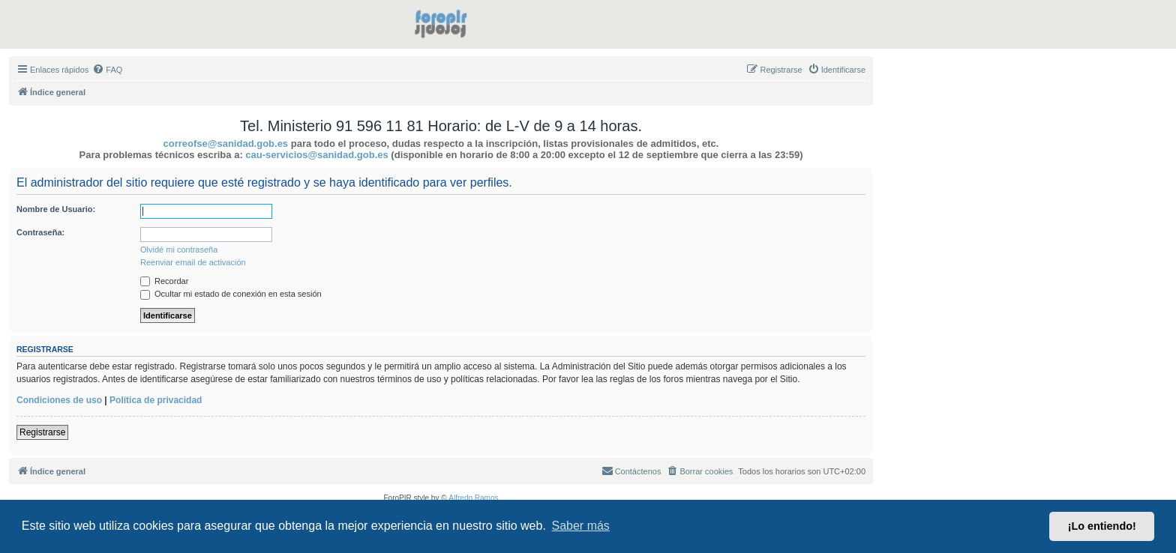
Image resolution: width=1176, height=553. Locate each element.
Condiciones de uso (59, 400)
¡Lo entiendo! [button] (1102, 526)
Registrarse (42, 432)
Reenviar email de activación (193, 262)
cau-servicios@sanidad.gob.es (316, 154)
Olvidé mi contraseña (179, 249)
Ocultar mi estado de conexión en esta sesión (231, 293)
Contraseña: (40, 232)
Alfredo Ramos (473, 498)
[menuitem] (107, 70)
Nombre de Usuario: (55, 209)
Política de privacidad (156, 400)
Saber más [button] (581, 525)
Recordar (164, 280)
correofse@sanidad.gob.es (226, 143)
